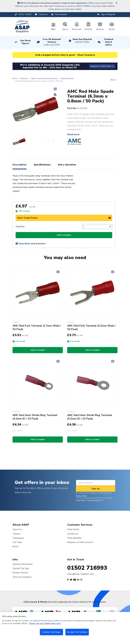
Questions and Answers (31, 243)
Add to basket (64, 235)
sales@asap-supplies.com (80, 574)
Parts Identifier (74, 537)
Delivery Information (23, 564)
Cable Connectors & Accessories (43, 78)
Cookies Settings (51, 632)
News (16, 546)
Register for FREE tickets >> (102, 66)
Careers (16, 533)
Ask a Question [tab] (67, 164)
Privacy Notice (81, 495)
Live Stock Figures (25, 42)
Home (15, 78)
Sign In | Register (106, 14)
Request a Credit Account (80, 542)
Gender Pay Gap (21, 568)
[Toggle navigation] (53, 26)
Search (65, 25)
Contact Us (72, 533)
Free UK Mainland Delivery (52, 42)
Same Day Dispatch (82, 41)
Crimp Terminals (67, 78)
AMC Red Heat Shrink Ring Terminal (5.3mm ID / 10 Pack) (89, 416)
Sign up (95, 488)
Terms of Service (93, 500)
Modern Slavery (20, 572)
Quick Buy (88, 25)
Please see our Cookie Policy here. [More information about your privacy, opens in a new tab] (45, 623)
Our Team (17, 542)
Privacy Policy (80, 500)
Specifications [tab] (42, 164)
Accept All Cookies (77, 632)
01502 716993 (87, 568)
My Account (76, 25)
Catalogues (18, 537)
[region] (65, 626)
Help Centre (73, 529)
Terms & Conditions (22, 576)
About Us (17, 529)
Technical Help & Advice (108, 42)
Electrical (24, 78)
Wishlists (100, 25)
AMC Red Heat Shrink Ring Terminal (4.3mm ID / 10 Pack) (35, 416)
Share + (113, 80)
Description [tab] (20, 164)
